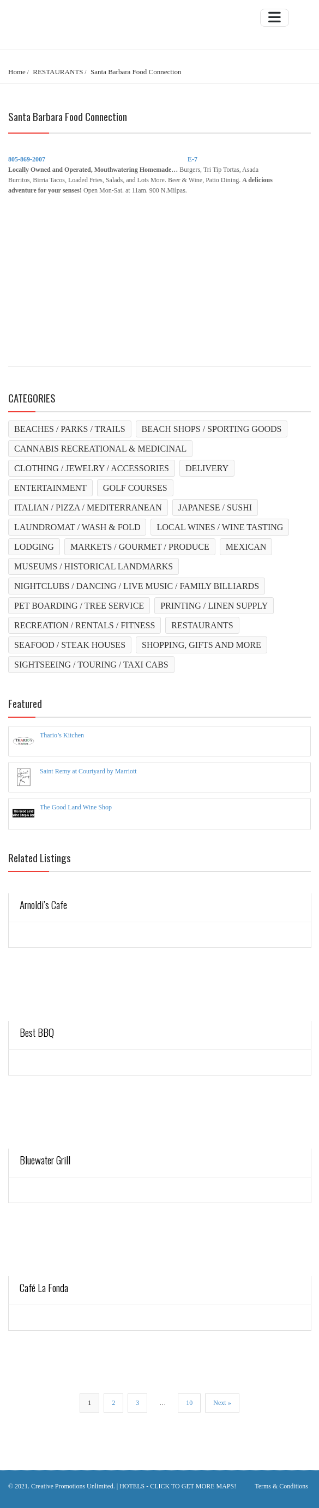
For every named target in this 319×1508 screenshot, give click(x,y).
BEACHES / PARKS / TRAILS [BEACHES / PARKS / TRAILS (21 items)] (69, 429)
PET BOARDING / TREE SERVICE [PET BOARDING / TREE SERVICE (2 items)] (79, 605)
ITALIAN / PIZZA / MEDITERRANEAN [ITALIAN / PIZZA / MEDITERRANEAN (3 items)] (88, 507)
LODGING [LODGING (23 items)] (34, 546)
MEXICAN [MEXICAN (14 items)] (246, 546)
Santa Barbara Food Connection (136, 72)
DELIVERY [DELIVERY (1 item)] (206, 468)
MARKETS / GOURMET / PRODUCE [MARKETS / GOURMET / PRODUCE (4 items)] (139, 546)
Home (17, 72)
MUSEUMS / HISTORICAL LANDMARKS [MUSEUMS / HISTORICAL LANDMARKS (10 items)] (93, 566)
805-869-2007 (26, 159)
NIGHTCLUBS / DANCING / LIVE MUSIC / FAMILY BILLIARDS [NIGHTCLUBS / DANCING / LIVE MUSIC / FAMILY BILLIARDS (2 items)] (136, 586)
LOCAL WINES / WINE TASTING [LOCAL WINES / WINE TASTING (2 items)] (220, 527)
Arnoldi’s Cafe (43, 904)
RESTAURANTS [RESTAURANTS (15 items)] (202, 625)
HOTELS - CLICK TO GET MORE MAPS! (177, 1486)
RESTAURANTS (58, 72)
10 (189, 1403)
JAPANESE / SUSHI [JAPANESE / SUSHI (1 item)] (215, 507)
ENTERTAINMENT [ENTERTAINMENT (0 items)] (50, 487)
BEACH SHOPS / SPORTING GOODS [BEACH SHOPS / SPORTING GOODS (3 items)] (212, 429)
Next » (222, 1403)
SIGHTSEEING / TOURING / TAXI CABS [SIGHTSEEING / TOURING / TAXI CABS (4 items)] (91, 664)
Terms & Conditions (281, 1486)
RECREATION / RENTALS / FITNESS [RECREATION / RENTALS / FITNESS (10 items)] (84, 625)
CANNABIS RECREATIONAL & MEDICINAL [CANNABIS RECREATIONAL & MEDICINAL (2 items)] (100, 448)
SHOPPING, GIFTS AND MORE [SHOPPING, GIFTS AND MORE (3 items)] (201, 645)
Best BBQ (37, 1032)
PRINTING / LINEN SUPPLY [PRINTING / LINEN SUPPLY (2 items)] (214, 605)
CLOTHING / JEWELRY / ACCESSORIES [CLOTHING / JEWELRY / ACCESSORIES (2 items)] (91, 468)
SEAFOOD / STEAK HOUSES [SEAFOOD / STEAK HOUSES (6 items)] (69, 645)
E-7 (192, 159)
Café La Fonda (44, 1287)
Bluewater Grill (45, 1159)
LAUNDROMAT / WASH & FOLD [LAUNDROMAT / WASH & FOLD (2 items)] (77, 527)
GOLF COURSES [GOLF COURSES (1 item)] (135, 487)
